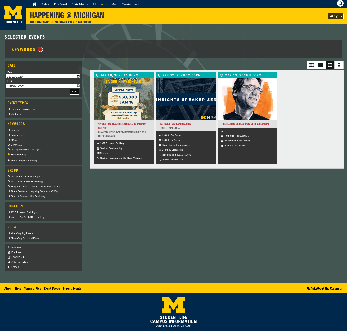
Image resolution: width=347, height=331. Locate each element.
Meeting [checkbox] (16, 114)
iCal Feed (15, 252)
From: (11, 72)
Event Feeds (52, 288)
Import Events (72, 288)
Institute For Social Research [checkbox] (27, 217)
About (8, 288)
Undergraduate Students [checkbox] (26, 149)
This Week (61, 4)
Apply (74, 91)
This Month (80, 4)
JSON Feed (16, 257)
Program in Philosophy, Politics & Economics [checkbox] (36, 186)
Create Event (130, 4)
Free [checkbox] (15, 130)
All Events (100, 4)
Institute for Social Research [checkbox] (27, 181)
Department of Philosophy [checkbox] (25, 176)
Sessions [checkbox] (17, 135)
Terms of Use (32, 288)
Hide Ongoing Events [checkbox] (22, 233)
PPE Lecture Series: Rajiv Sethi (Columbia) (245, 124)
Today (45, 4)
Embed (13, 267)
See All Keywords (24, 160)
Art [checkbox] (14, 140)
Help (18, 288)
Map (114, 4)
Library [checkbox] (16, 144)
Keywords (27, 49)
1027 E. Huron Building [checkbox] (24, 212)
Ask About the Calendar (324, 288)
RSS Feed (15, 247)
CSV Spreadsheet (19, 262)
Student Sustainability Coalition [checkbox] (28, 196)
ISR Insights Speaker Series (175, 124)
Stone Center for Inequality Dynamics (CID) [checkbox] (35, 191)
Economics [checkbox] (18, 154)
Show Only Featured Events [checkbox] (25, 238)
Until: (10, 81)
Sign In (336, 16)
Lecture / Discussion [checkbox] (23, 109)
